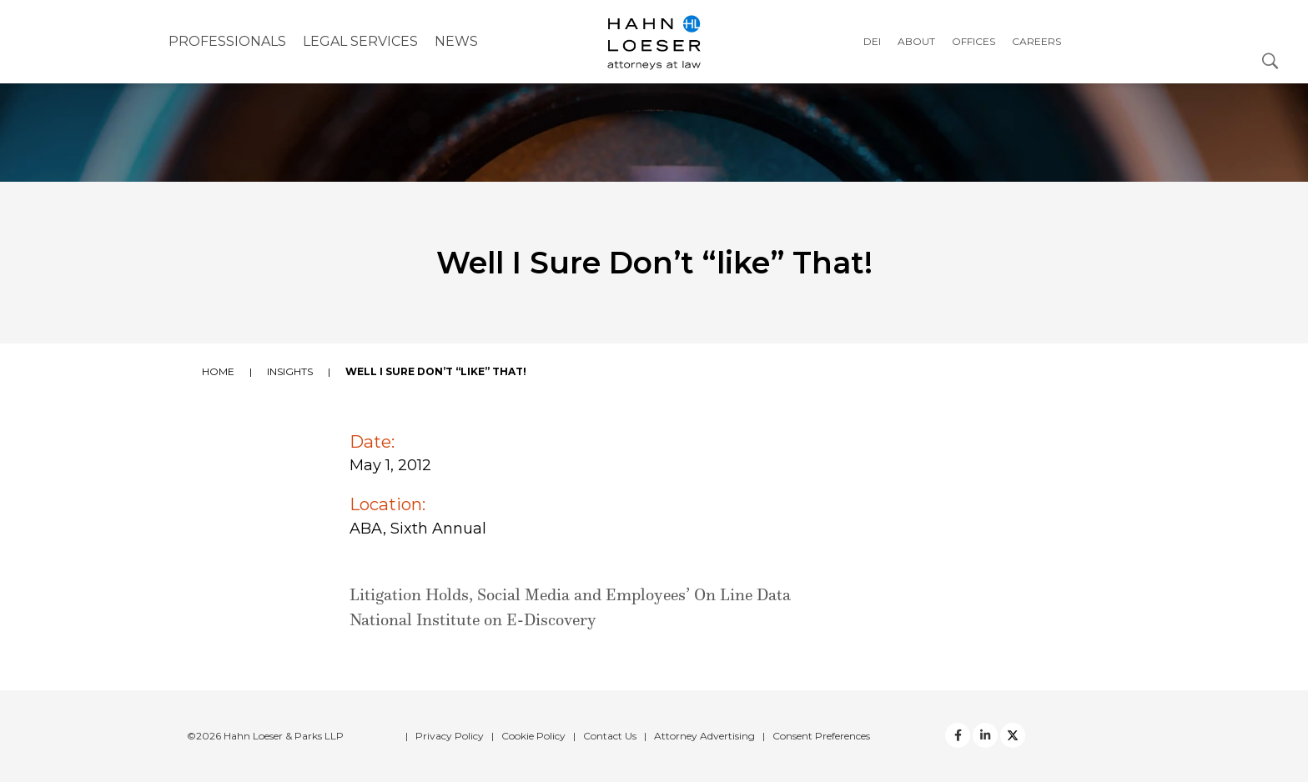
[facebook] (957, 735)
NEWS (456, 41)
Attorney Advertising (704, 735)
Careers (1036, 41)
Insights (290, 371)
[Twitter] (985, 735)
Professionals (227, 41)
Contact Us (609, 735)
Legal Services (360, 41)
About (916, 41)
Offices (973, 41)
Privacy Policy (449, 735)
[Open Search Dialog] (1270, 60)
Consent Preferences (821, 735)
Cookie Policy (533, 735)
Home (218, 371)
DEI (872, 41)
